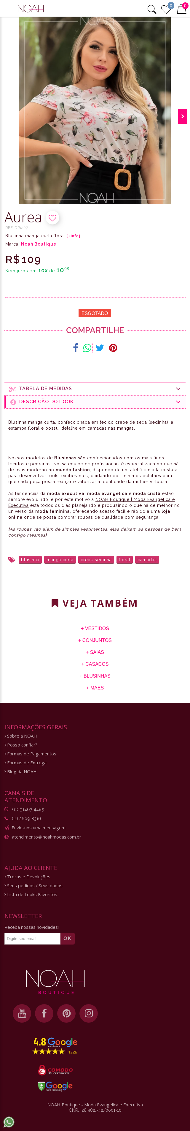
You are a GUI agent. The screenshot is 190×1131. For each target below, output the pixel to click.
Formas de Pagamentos (30, 754)
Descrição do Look (95, 401)
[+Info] (73, 236)
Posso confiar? (20, 745)
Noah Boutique (38, 244)
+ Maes (95, 687)
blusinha (30, 559)
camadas (147, 559)
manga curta (60, 559)
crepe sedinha (96, 559)
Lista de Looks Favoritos (30, 894)
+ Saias (95, 652)
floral (124, 559)
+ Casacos (94, 664)
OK (67, 938)
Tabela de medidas (95, 388)
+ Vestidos (95, 628)
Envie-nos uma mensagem (39, 827)
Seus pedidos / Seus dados (33, 885)
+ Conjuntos (95, 640)
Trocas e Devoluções (27, 877)
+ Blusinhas (94, 675)
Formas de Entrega (25, 762)
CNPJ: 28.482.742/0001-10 (95, 1110)
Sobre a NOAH (20, 736)
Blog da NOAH (20, 771)
